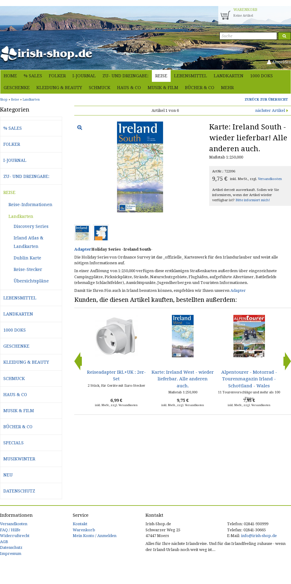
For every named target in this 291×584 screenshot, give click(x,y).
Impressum (10, 553)
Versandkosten (270, 179)
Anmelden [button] (279, 62)
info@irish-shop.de (259, 535)
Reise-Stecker (28, 269)
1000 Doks (261, 75)
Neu (8, 474)
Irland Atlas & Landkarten (28, 242)
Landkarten (228, 75)
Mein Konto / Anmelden (94, 535)
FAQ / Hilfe (10, 530)
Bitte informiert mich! (253, 200)
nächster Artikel (270, 110)
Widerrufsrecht (14, 535)
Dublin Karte (27, 257)
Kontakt (80, 524)
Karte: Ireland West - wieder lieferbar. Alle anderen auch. (183, 379)
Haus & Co (129, 87)
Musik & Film (163, 87)
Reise (161, 75)
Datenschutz (19, 491)
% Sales (33, 75)
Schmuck (99, 87)
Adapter (82, 249)
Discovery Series (31, 226)
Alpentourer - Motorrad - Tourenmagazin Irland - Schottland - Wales (249, 379)
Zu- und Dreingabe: (125, 75)
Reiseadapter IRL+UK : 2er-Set (116, 375)
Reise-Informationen (30, 204)
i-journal (84, 75)
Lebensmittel (190, 75)
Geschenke (17, 87)
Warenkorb (84, 530)
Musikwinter (19, 458)
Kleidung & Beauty (59, 87)
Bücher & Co (199, 87)
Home (10, 75)
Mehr (227, 87)
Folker (57, 75)
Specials (13, 442)
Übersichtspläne (31, 281)
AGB (4, 541)
